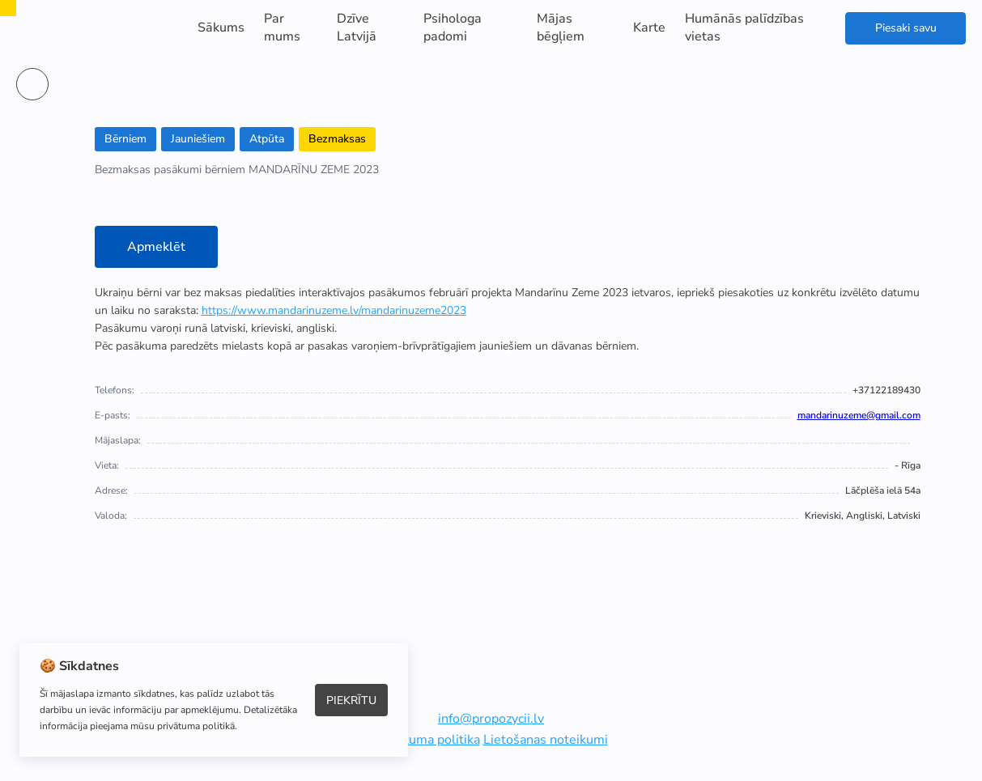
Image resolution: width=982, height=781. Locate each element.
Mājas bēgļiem (561, 27)
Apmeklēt (156, 247)
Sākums (221, 27)
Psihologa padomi (452, 27)
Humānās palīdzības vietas (744, 27)
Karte (649, 27)
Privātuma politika (427, 740)
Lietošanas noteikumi (545, 740)
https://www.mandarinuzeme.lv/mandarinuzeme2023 (334, 310)
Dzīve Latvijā (356, 27)
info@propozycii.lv (491, 719)
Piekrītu (351, 700)
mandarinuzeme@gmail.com (858, 415)
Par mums (282, 27)
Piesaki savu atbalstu (906, 32)
